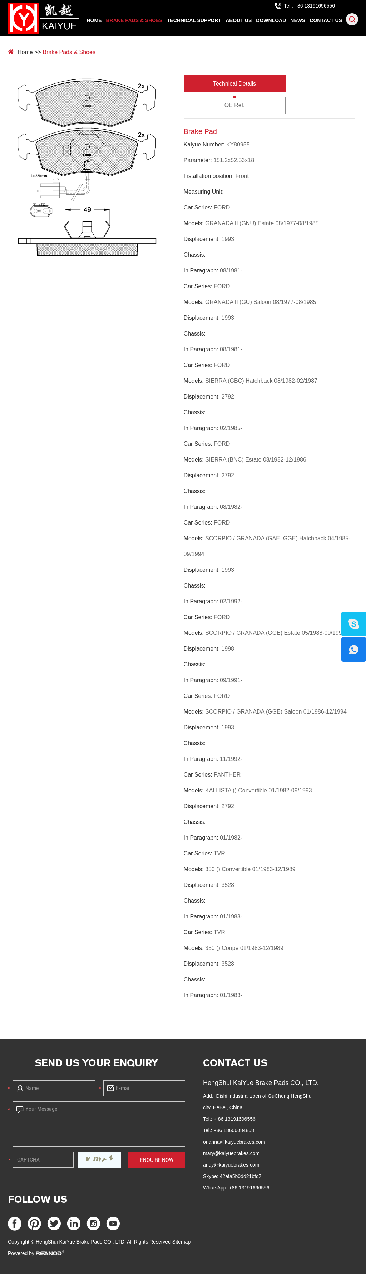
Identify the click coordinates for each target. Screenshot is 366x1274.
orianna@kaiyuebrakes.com (234, 1142)
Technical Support (194, 20)
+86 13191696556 (249, 1188)
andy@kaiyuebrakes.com (231, 1165)
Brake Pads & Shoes (134, 20)
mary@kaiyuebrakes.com (231, 1153)
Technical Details (234, 84)
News (297, 20)
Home (94, 20)
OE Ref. (234, 105)
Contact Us (326, 20)
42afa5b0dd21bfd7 (241, 1176)
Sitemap (181, 1242)
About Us (239, 20)
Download (271, 20)
